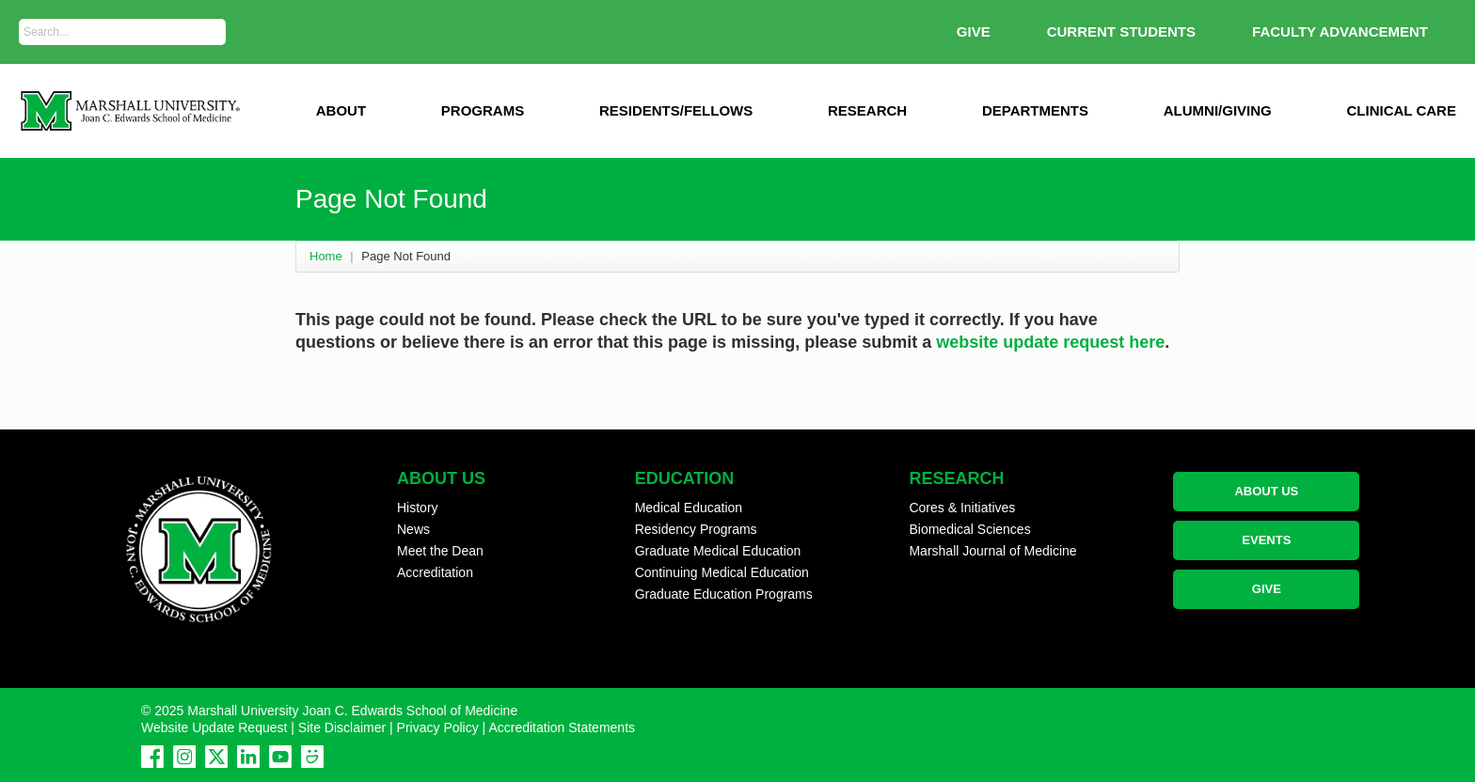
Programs (482, 110)
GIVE (974, 31)
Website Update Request (214, 727)
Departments (1035, 110)
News (413, 529)
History (417, 507)
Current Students (1121, 31)
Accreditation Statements (561, 727)
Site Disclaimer (342, 727)
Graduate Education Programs (724, 594)
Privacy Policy (438, 727)
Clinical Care (1401, 110)
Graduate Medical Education (718, 550)
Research (867, 110)
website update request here (1050, 342)
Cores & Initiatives (962, 507)
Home (325, 256)
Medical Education (688, 507)
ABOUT (341, 110)
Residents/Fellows (676, 110)
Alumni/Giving (1218, 110)
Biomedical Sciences (969, 529)
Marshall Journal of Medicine (992, 550)
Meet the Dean (440, 550)
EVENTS (1266, 540)
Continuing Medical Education (722, 572)
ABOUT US (1266, 491)
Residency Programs (696, 529)
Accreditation (435, 572)
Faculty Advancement (1340, 31)
